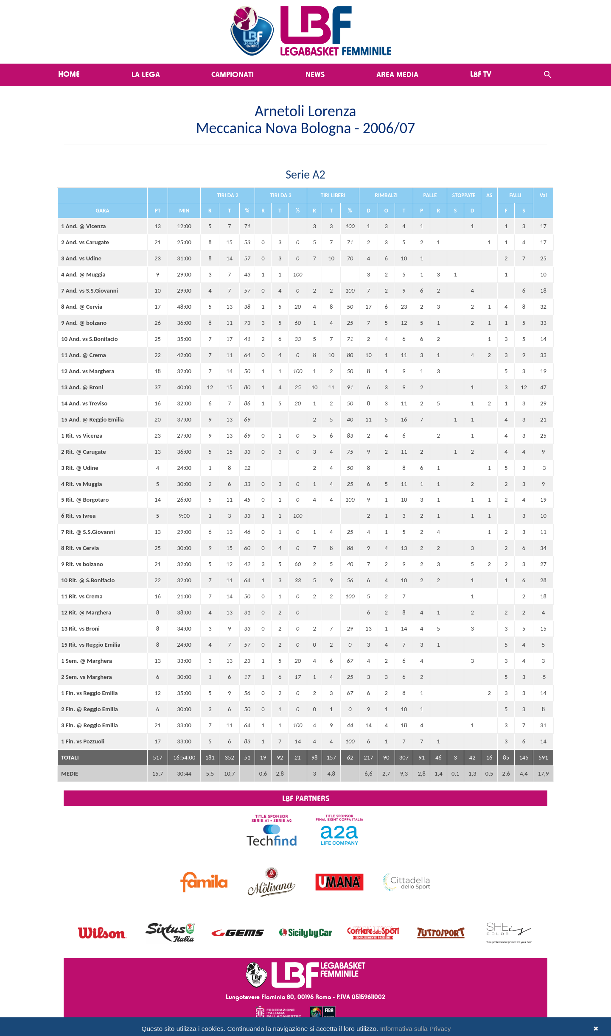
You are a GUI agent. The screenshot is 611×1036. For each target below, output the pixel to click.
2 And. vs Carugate (85, 242)
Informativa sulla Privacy (415, 1028)
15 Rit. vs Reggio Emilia (91, 644)
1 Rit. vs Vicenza (81, 435)
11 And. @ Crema (83, 355)
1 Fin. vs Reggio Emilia (89, 693)
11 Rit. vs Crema (82, 596)
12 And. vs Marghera (87, 371)
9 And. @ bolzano (84, 323)
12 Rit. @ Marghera (86, 612)
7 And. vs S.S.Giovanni (89, 290)
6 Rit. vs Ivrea (78, 515)
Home (69, 74)
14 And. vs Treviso (84, 403)
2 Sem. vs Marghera (86, 677)
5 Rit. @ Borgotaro (85, 499)
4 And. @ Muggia (83, 274)
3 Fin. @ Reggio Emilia (89, 725)
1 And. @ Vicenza (83, 226)
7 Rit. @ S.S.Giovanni (88, 532)
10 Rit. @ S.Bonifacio (88, 580)
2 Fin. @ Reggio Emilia (89, 709)
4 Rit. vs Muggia (81, 484)
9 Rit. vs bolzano (82, 564)
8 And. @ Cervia (81, 306)
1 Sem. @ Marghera (86, 661)
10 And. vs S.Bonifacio (89, 339)
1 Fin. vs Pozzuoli (82, 741)
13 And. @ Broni (82, 387)
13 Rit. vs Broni (80, 628)
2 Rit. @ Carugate (83, 451)
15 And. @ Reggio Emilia (92, 419)
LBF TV (480, 74)
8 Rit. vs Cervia (80, 548)
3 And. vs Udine (81, 258)
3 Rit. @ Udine (79, 468)
